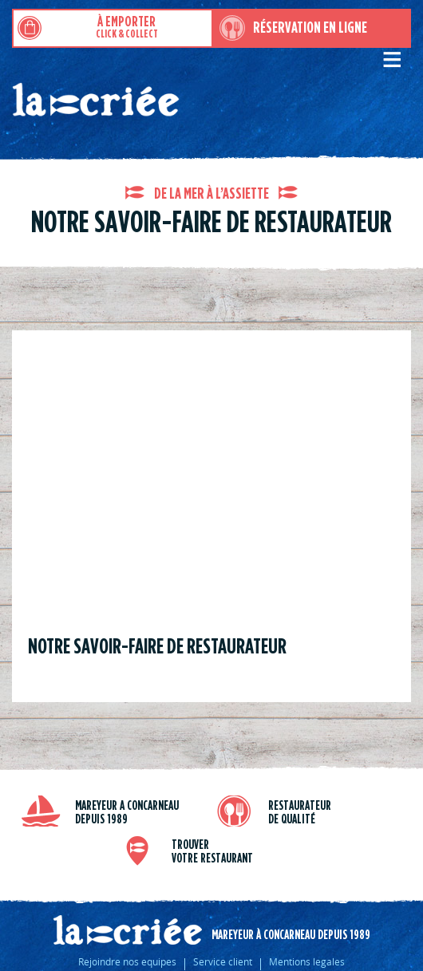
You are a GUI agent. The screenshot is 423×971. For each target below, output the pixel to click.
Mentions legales (307, 961)
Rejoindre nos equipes (127, 961)
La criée (127, 930)
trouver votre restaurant (212, 852)
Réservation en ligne (310, 28)
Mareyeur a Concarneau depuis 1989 (127, 812)
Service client (222, 961)
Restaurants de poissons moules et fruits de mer (173, 106)
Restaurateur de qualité (299, 812)
